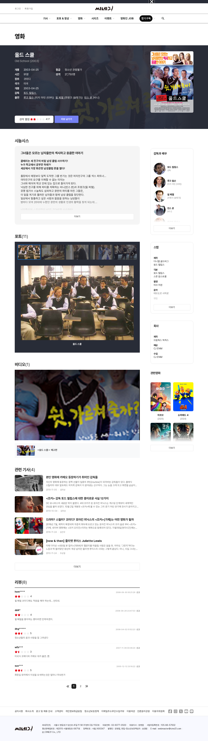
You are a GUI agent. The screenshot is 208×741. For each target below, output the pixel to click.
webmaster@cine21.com (169, 728)
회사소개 (29, 711)
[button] (133, 253)
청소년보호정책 (91, 711)
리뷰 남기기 (66, 119)
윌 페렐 (60, 97)
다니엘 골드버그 (161, 261)
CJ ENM (158, 348)
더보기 (77, 216)
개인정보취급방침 (74, 711)
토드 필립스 (30, 92)
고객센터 (59, 711)
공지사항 (19, 711)
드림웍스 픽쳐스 (161, 340)
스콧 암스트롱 (160, 276)
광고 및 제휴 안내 (44, 711)
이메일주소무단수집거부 (112, 711)
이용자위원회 (158, 711)
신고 (138, 592)
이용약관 (131, 711)
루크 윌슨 (29, 97)
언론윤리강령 (143, 711)
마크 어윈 (158, 285)
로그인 (18, 8)
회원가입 (29, 8)
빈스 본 (88, 97)
